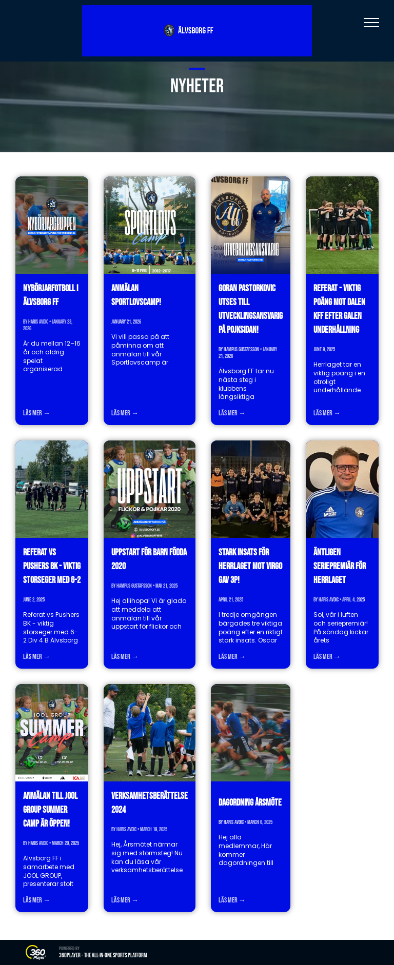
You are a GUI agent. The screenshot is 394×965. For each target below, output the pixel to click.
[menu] (371, 22)
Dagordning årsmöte (250, 802)
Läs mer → (36, 413)
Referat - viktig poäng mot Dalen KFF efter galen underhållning (339, 309)
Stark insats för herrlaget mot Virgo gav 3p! (250, 566)
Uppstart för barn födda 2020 (149, 559)
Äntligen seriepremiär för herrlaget (339, 566)
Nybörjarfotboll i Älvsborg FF (50, 295)
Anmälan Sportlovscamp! (136, 295)
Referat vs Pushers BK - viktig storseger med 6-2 (52, 566)
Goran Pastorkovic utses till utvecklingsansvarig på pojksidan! (251, 309)
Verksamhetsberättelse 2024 (149, 803)
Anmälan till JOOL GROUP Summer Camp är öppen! (50, 810)
